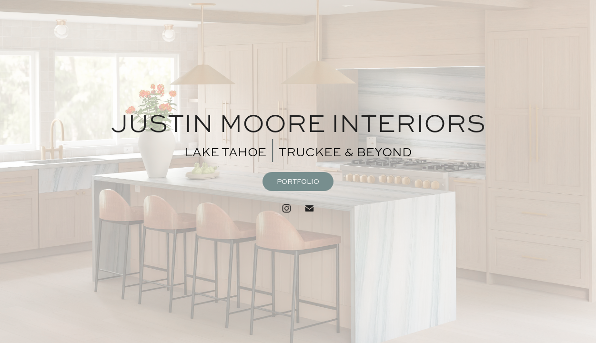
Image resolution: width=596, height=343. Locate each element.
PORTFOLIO (298, 181)
